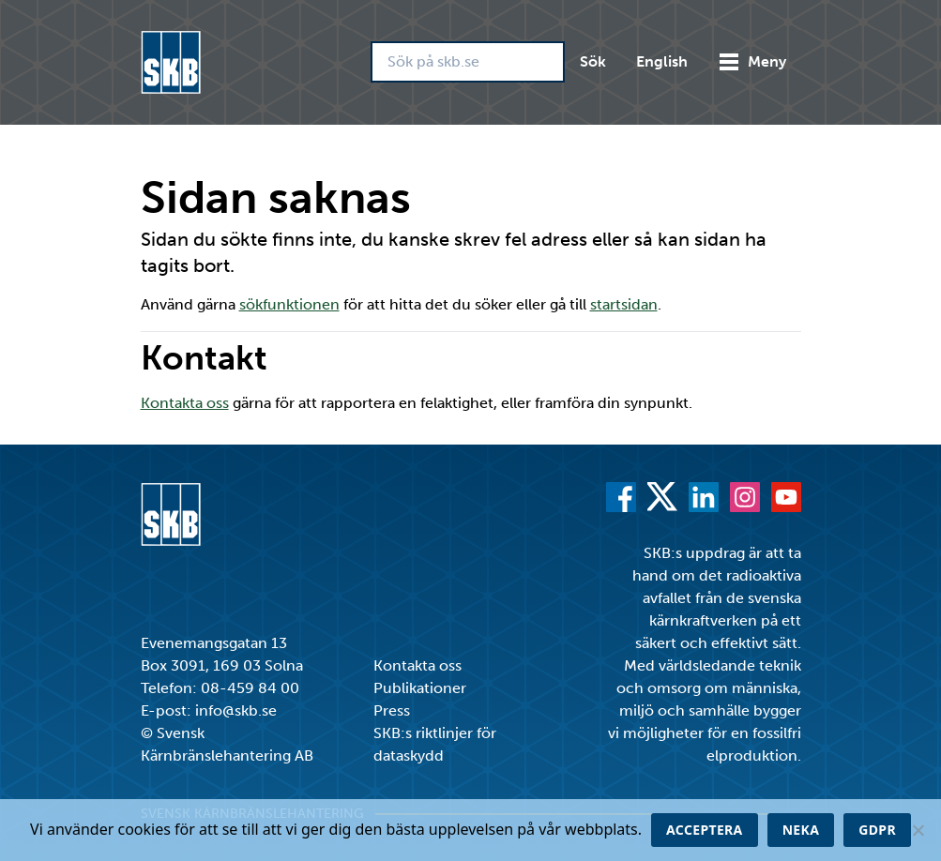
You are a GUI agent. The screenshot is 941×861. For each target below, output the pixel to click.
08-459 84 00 (250, 688)
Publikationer (419, 688)
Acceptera (704, 829)
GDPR (877, 829)
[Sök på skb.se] (468, 62)
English (662, 61)
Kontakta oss (185, 403)
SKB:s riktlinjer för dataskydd (434, 744)
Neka (801, 829)
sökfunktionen (289, 304)
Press (391, 710)
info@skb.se (236, 710)
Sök (593, 61)
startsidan (624, 304)
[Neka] (917, 830)
